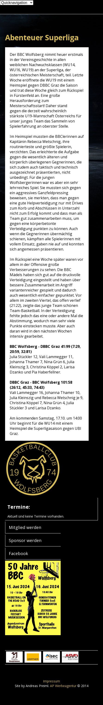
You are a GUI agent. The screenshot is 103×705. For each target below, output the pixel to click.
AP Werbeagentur (63, 686)
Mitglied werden (25, 527)
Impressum (51, 681)
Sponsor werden (25, 540)
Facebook (18, 553)
